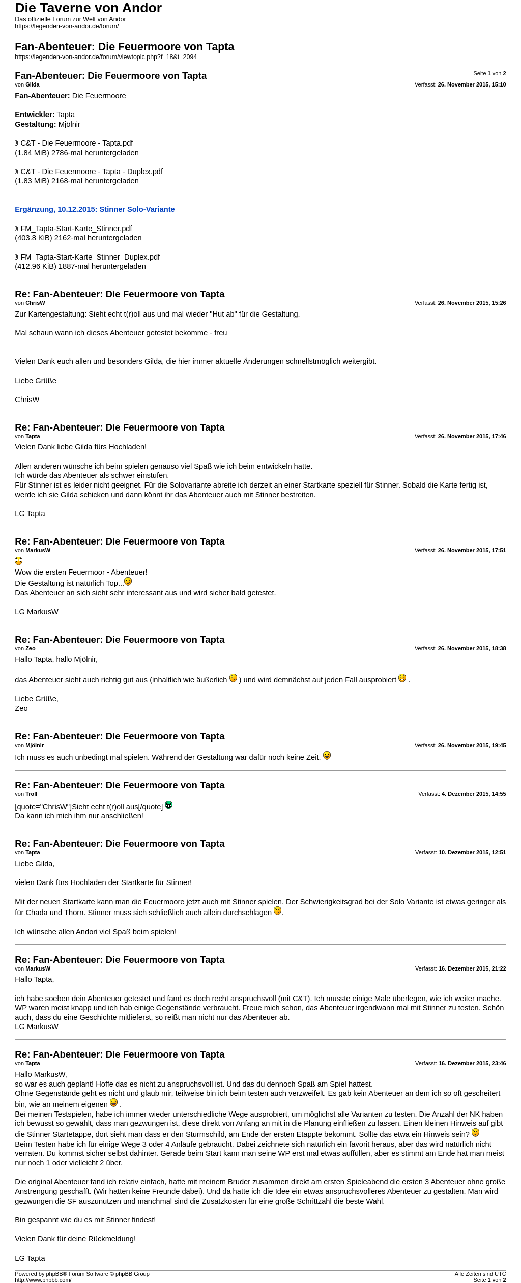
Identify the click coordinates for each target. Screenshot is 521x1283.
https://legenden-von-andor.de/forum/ (67, 26)
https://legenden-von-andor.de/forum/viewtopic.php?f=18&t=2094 (106, 57)
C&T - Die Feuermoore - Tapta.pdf (76, 143)
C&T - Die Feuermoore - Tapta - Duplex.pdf (91, 171)
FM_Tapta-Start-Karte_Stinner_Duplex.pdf (90, 257)
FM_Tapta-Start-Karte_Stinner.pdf (76, 228)
